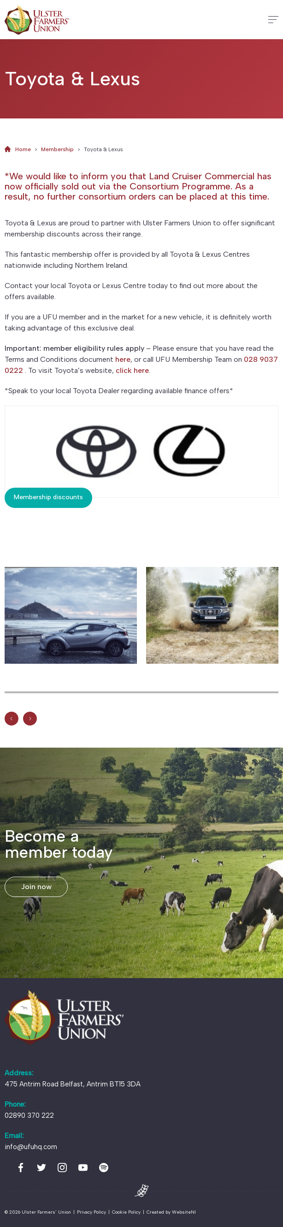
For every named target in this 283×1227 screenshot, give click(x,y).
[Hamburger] (273, 19)
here (122, 359)
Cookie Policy (126, 1212)
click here (132, 370)
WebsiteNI (184, 1212)
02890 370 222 (29, 1115)
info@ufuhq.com (31, 1147)
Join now (36, 886)
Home (23, 149)
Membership (57, 149)
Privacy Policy (91, 1212)
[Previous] (11, 719)
